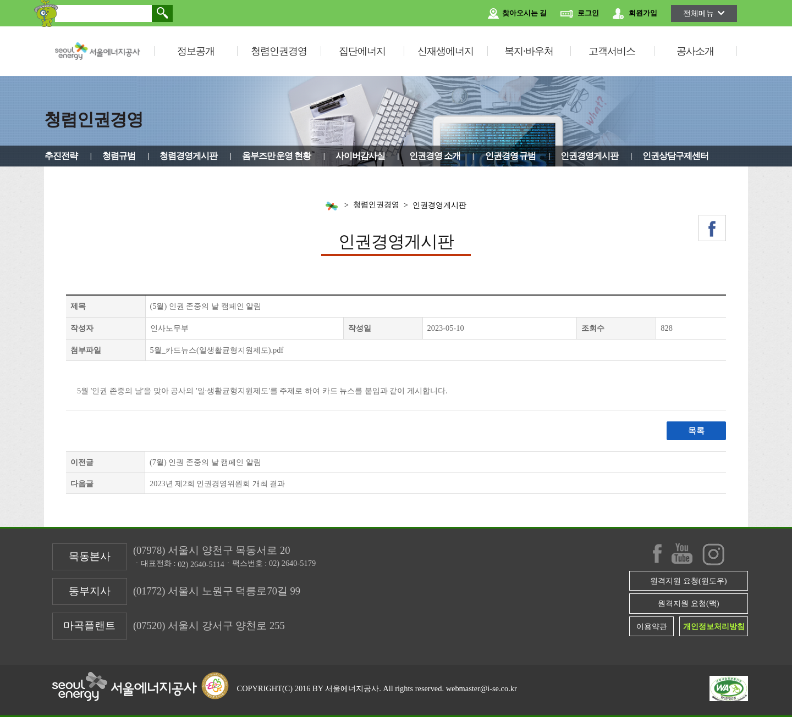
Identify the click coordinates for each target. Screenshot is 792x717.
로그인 (579, 14)
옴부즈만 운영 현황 (276, 155)
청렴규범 (118, 155)
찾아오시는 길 (517, 14)
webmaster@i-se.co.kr (481, 688)
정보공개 (196, 51)
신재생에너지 (445, 51)
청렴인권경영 (279, 51)
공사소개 (695, 51)
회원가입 (635, 14)
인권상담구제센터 (675, 155)
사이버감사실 (360, 155)
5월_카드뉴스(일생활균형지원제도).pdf (217, 350)
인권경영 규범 (510, 155)
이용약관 (651, 626)
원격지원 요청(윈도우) (688, 580)
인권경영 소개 (434, 155)
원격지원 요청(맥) (688, 603)
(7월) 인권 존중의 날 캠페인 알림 (205, 462)
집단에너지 (362, 51)
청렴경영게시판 (188, 155)
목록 (696, 430)
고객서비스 (611, 51)
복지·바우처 (528, 51)
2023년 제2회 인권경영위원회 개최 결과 (217, 483)
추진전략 (61, 155)
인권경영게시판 (589, 155)
